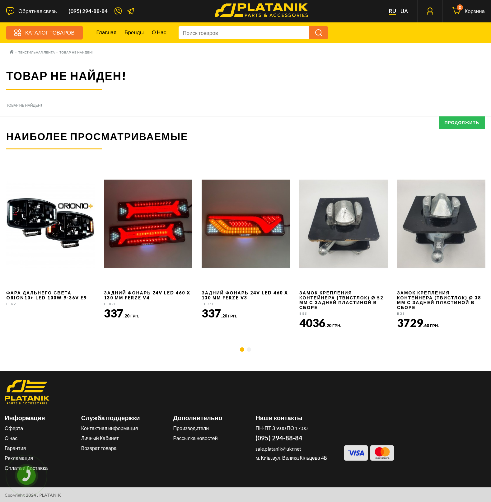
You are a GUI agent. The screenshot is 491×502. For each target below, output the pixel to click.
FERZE (12, 304)
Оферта (14, 428)
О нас (159, 32)
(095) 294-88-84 (88, 11)
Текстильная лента (36, 52)
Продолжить (461, 122)
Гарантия (15, 448)
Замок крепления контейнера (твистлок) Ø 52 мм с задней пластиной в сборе (341, 300)
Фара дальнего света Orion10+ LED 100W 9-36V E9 (46, 295)
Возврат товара (99, 448)
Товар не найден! (75, 52)
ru (392, 11)
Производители (191, 428)
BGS (303, 313)
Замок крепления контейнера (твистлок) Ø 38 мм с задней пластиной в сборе (439, 300)
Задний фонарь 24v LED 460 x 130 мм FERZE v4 (147, 295)
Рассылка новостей (195, 438)
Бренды (134, 32)
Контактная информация (109, 428)
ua (404, 11)
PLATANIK (50, 495)
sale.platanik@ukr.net (278, 449)
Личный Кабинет (100, 438)
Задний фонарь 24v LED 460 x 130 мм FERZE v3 (245, 295)
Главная (106, 32)
